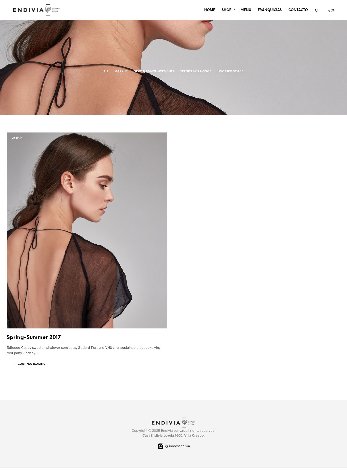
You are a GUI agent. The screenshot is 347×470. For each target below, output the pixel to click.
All (105, 71)
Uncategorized (231, 71)
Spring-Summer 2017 (34, 340)
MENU (246, 10)
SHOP (226, 10)
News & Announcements (154, 71)
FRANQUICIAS (270, 10)
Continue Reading (32, 366)
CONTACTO (298, 10)
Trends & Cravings (195, 71)
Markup (120, 71)
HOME (209, 10)
